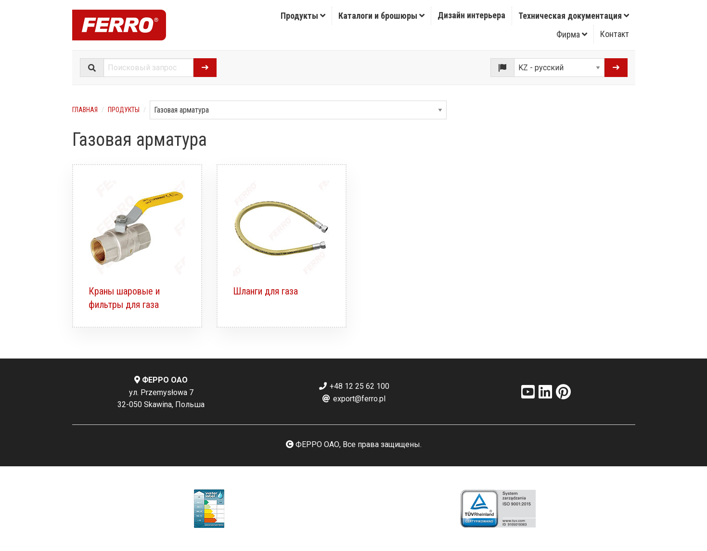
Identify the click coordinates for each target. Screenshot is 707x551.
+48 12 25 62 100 (353, 386)
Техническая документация (573, 16)
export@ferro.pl (353, 398)
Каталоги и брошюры (381, 16)
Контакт (614, 34)
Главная (85, 110)
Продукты (303, 16)
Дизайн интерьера (471, 15)
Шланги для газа (265, 291)
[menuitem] (303, 16)
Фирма (571, 34)
